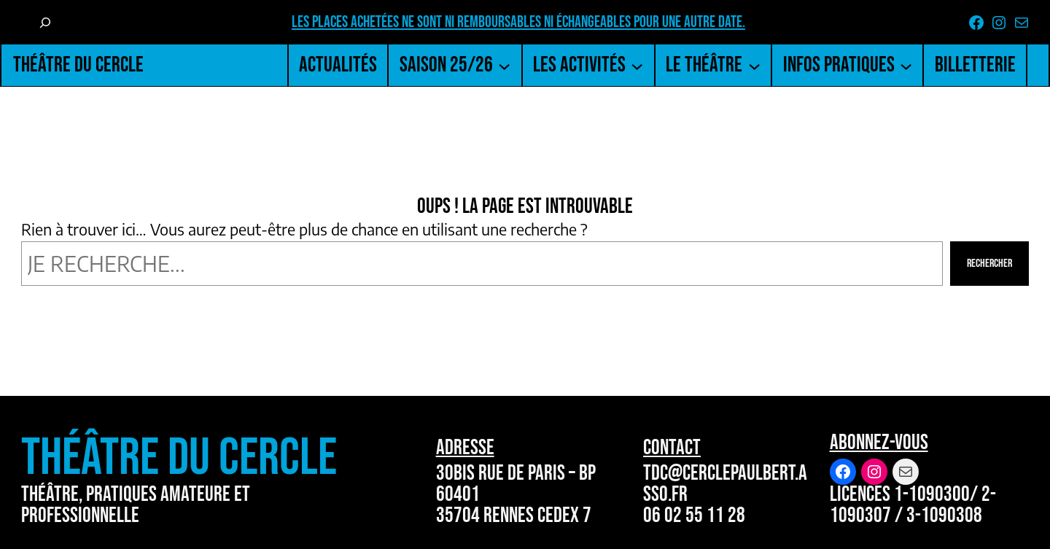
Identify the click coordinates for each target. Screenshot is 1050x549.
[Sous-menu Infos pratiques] (906, 65)
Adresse (465, 448)
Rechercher (989, 263)
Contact (672, 448)
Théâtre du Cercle (78, 65)
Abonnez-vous (879, 443)
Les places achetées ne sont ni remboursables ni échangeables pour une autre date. (518, 22)
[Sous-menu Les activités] (637, 65)
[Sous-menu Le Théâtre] (754, 65)
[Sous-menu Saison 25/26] (504, 65)
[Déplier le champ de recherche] (45, 22)
